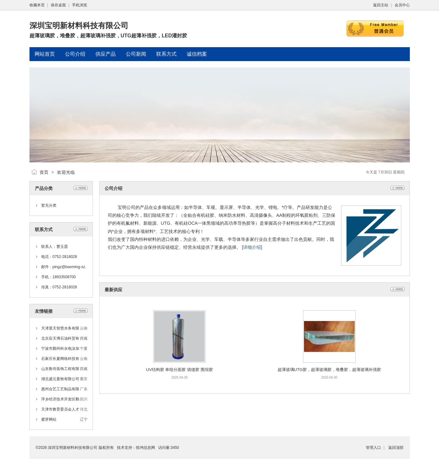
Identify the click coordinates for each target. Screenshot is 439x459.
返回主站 (380, 5)
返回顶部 (395, 447)
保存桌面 (58, 5)
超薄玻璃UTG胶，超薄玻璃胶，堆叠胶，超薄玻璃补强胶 (329, 369)
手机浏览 (79, 5)
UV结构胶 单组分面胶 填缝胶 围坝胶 (179, 369)
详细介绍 (252, 247)
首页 (44, 172)
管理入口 (373, 447)
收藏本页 (37, 5)
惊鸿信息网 (145, 447)
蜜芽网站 (48, 419)
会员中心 (402, 5)
